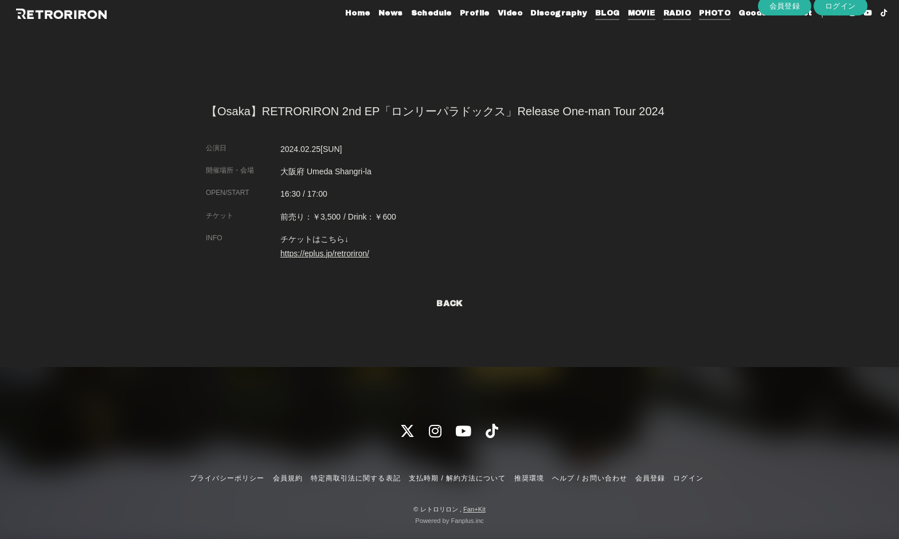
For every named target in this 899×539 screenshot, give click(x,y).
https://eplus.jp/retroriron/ (324, 253)
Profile (453, 33)
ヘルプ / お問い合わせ (589, 478)
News (369, 33)
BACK (449, 303)
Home (336, 33)
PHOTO (694, 33)
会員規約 (288, 478)
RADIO (656, 33)
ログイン (840, 52)
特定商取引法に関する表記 (355, 478)
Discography (538, 33)
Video (488, 33)
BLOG (586, 33)
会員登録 (784, 52)
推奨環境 (529, 478)
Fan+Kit (474, 509)
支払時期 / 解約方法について (457, 478)
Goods (732, 33)
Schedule (410, 33)
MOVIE (620, 33)
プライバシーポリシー (227, 478)
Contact (772, 33)
